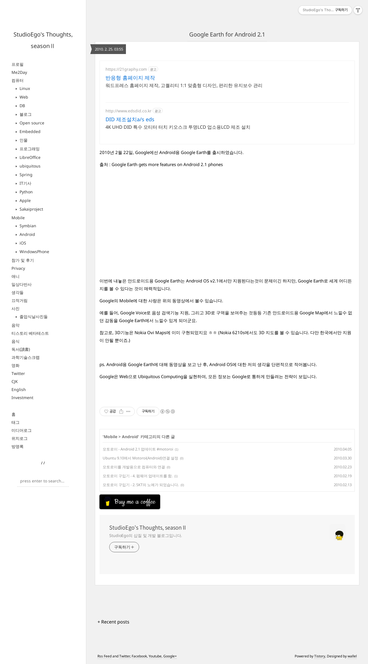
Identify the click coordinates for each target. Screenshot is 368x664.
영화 (16, 365)
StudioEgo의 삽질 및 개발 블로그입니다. (145, 535)
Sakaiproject (30, 209)
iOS (22, 243)
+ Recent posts (113, 622)
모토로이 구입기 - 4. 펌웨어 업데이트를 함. (137, 475)
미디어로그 (22, 430)
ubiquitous (29, 166)
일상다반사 (22, 284)
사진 (16, 308)
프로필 (18, 64)
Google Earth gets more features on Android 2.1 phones (167, 164)
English (19, 389)
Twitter (18, 373)
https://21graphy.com (126, 69)
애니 (16, 276)
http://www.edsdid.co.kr (129, 110)
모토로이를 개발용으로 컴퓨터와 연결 (134, 466)
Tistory (319, 656)
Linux (24, 88)
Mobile (18, 217)
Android (26, 234)
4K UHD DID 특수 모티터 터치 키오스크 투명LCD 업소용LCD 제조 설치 (178, 127)
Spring (25, 174)
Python (25, 192)
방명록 (18, 446)
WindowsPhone (33, 251)
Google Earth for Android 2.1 (227, 34)
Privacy (18, 268)
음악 (16, 325)
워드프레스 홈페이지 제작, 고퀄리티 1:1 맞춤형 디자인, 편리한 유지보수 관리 (184, 85)
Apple (24, 200)
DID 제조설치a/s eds (130, 119)
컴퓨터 (18, 80)
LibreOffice (29, 157)
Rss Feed (104, 656)
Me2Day (19, 72)
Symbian (27, 225)
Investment (22, 397)
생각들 (18, 292)
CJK (15, 381)
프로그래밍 (29, 148)
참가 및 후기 (23, 260)
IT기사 (24, 183)
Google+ (170, 656)
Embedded (29, 131)
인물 (23, 140)
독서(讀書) (21, 349)
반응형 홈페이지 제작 (130, 77)
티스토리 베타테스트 (30, 333)
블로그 (25, 114)
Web (23, 97)
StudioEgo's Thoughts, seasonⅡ (148, 527)
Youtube (155, 656)
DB (21, 105)
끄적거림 (20, 300)
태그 (16, 422)
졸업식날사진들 (33, 316)
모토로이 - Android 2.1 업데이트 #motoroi (138, 449)
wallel (352, 656)
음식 (16, 341)
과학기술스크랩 (26, 357)
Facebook (139, 656)
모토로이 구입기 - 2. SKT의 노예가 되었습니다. (141, 484)
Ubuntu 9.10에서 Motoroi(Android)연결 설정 (140, 458)
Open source (31, 123)
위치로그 (20, 438)
